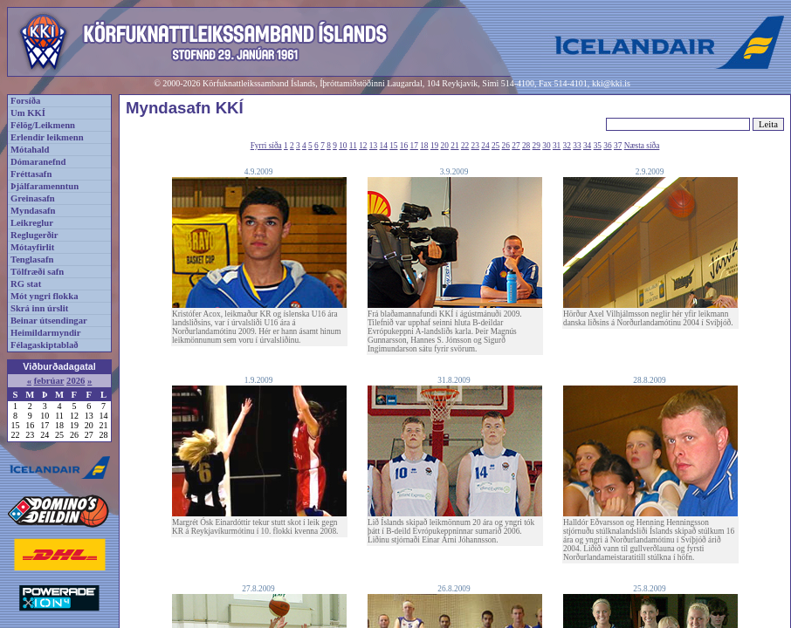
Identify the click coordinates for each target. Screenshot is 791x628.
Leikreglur (31, 223)
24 (485, 145)
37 (618, 145)
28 (526, 145)
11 (353, 145)
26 (506, 145)
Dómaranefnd (37, 162)
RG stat (25, 284)
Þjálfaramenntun (44, 186)
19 (434, 145)
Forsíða (25, 101)
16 (404, 145)
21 (454, 145)
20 (445, 145)
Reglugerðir (34, 235)
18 (424, 145)
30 (546, 145)
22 (465, 145)
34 (587, 145)
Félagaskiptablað (44, 345)
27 (515, 145)
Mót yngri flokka (44, 296)
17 (414, 145)
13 (373, 145)
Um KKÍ (27, 113)
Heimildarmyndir (45, 333)
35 (598, 145)
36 (607, 145)
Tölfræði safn (37, 271)
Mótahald (29, 149)
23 (475, 145)
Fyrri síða (266, 145)
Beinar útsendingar (48, 320)
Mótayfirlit (32, 247)
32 (567, 145)
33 (577, 145)
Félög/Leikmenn (42, 125)
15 (393, 145)
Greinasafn (32, 198)
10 (343, 145)
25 (495, 145)
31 (557, 145)
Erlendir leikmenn (47, 137)
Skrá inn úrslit (39, 308)
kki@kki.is (611, 83)
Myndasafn (33, 210)
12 (363, 145)
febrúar (49, 381)
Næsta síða (642, 145)
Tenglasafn (31, 259)
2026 (75, 381)
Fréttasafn (31, 174)
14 (384, 145)
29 (536, 145)
